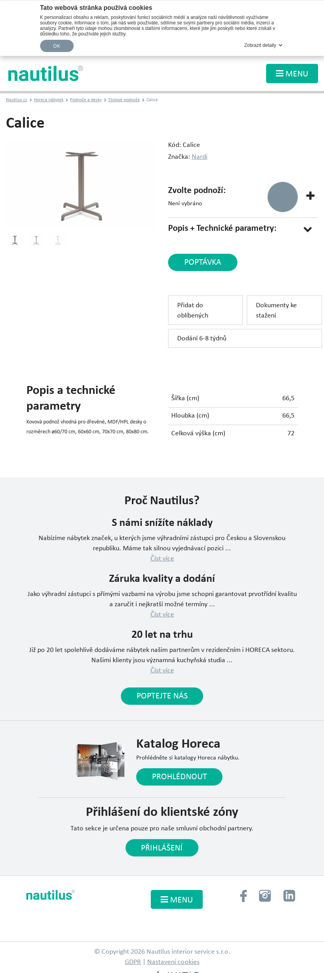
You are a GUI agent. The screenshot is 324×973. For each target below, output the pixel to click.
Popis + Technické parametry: (222, 228)
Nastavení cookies (173, 962)
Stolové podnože (124, 100)
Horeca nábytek (48, 100)
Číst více (162, 559)
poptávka (202, 262)
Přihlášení (162, 848)
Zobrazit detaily (260, 45)
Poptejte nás (162, 696)
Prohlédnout (179, 777)
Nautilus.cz (16, 100)
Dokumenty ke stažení (276, 310)
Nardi (199, 157)
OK (56, 46)
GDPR (133, 962)
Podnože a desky (86, 100)
